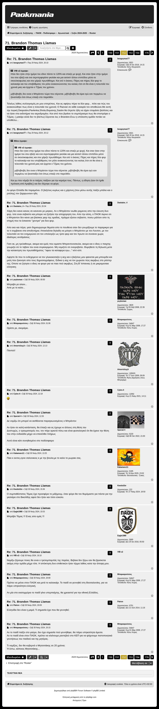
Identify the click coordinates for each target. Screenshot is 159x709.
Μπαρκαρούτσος (124, 320)
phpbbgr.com (91, 697)
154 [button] (137, 52)
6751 (131, 606)
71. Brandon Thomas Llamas (30, 43)
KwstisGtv (121, 486)
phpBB (73, 691)
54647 (131, 324)
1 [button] (102, 52)
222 (130, 490)
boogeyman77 (123, 59)
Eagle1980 (121, 536)
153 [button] (131, 52)
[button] (92, 53)
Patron (120, 602)
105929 (132, 373)
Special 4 (121, 430)
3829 (131, 305)
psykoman (121, 301)
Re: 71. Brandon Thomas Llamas (31, 59)
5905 (131, 540)
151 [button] (117, 52)
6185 (131, 471)
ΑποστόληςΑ (123, 369)
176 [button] (147, 52)
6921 (131, 63)
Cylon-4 (120, 390)
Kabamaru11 (122, 467)
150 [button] (110, 52)
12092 (131, 394)
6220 (131, 434)
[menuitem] (38, 27)
